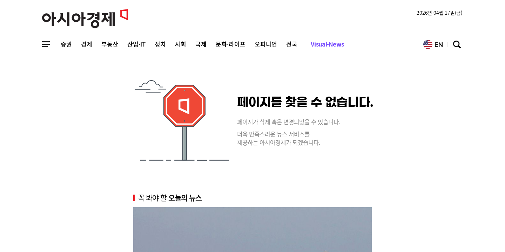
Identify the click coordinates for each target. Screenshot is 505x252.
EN (433, 44)
